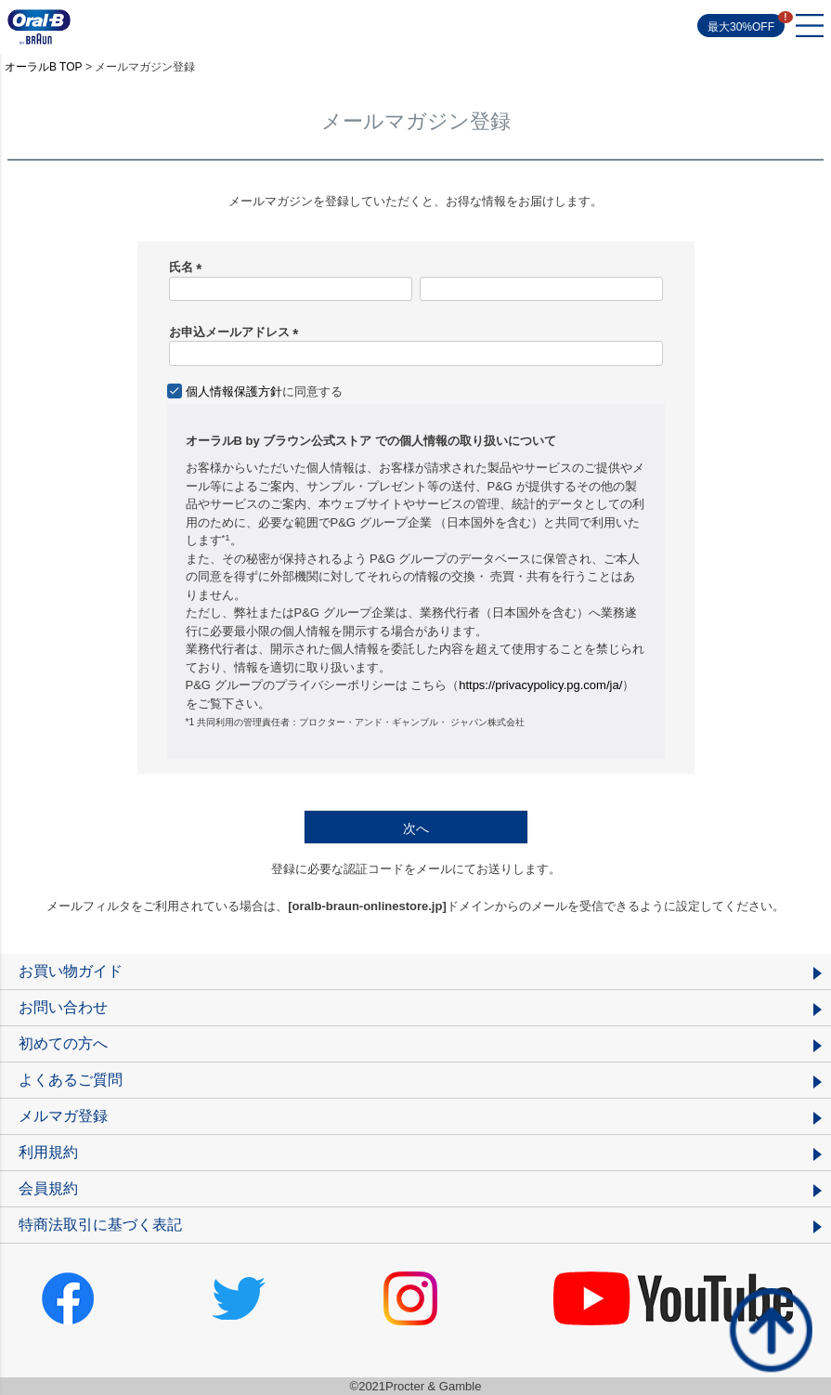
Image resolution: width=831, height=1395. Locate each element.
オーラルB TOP (44, 66)
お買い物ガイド (71, 971)
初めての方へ (63, 1043)
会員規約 (48, 1188)
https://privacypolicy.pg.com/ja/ (540, 685)
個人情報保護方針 (234, 391)
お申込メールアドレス (237, 332)
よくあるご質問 (71, 1080)
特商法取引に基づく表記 (100, 1224)
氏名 (189, 267)
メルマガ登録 (63, 1116)
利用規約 (48, 1152)
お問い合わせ (63, 1007)
